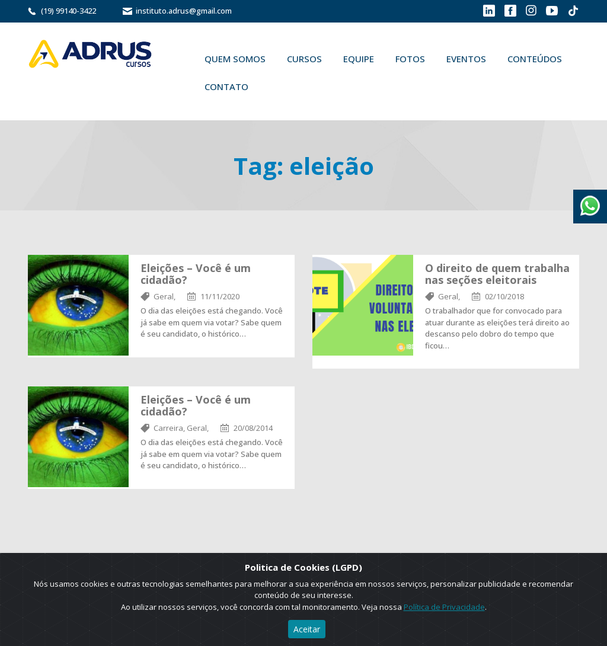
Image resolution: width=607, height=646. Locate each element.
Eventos (466, 59)
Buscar (276, 86)
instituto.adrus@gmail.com (184, 10)
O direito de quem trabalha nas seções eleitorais (497, 274)
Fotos (410, 59)
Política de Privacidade (444, 607)
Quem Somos (235, 59)
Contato (226, 86)
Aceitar (306, 629)
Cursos (304, 59)
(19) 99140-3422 (68, 10)
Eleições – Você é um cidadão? (195, 274)
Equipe (358, 59)
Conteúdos (534, 59)
